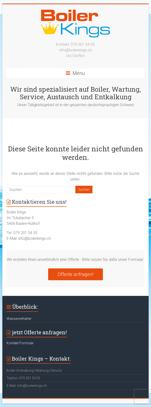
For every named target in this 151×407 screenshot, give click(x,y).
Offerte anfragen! (75, 274)
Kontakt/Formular (20, 343)
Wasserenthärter (19, 319)
